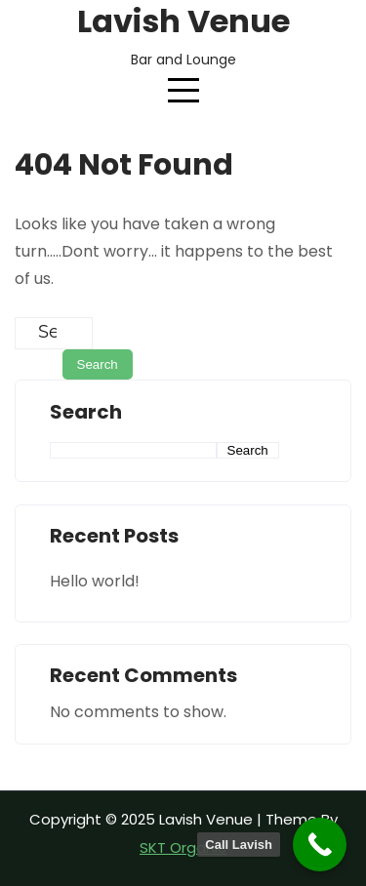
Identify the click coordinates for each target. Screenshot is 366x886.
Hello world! (95, 581)
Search (86, 412)
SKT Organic (183, 847)
